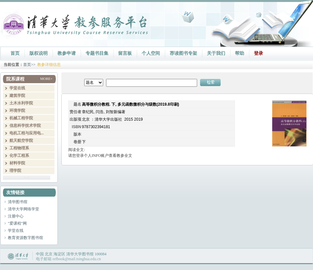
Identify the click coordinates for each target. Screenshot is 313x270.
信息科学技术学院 (25, 125)
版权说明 (38, 53)
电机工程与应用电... (26, 133)
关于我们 (216, 53)
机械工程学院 (21, 118)
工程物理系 (19, 148)
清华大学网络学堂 (23, 209)
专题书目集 (97, 53)
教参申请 (66, 53)
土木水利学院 (21, 103)
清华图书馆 (17, 202)
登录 (258, 53)
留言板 (125, 53)
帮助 (239, 53)
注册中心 (15, 216)
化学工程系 (19, 155)
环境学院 (17, 110)
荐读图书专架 (183, 53)
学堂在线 (17, 88)
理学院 (15, 170)
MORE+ (46, 79)
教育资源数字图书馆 (25, 237)
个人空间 (151, 53)
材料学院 (17, 163)
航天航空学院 (21, 140)
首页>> (29, 64)
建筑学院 (17, 95)
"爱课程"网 (17, 223)
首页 (15, 53)
